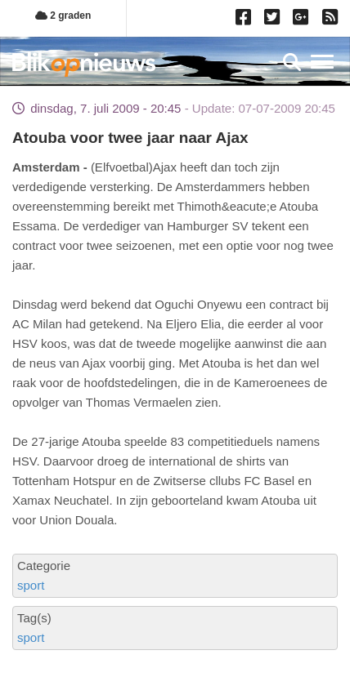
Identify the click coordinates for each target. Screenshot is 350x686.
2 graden (63, 15)
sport (30, 585)
